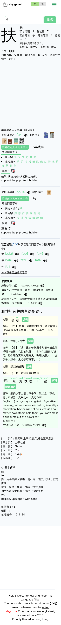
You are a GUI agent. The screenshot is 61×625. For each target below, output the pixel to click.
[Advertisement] (30, 92)
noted (45, 607)
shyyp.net (12, 611)
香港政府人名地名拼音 (15, 147)
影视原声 (10, 387)
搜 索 (50, 19)
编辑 (25, 319)
